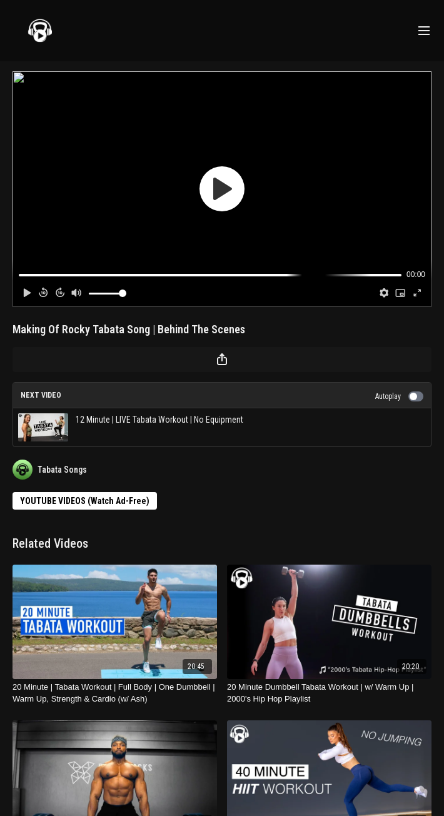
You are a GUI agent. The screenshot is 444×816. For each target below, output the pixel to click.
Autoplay (399, 396)
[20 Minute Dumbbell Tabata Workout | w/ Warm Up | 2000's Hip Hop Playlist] (329, 693)
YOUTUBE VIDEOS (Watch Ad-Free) (84, 501)
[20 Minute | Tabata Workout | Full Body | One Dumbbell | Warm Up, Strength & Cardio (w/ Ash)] (115, 693)
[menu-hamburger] (423, 31)
